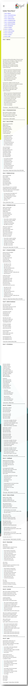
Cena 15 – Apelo (7, 36)
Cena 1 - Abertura (8, 13)
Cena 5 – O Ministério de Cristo (10, 20)
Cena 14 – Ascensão (8, 34)
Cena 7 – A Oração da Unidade (10, 22)
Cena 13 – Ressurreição (9, 32)
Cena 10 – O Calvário (8, 27)
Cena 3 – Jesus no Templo (9, 16)
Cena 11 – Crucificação (8, 29)
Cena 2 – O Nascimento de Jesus (10, 15)
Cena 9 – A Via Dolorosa (9, 25)
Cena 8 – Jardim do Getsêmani (10, 23)
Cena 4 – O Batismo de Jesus (9, 18)
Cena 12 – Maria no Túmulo (9, 30)
